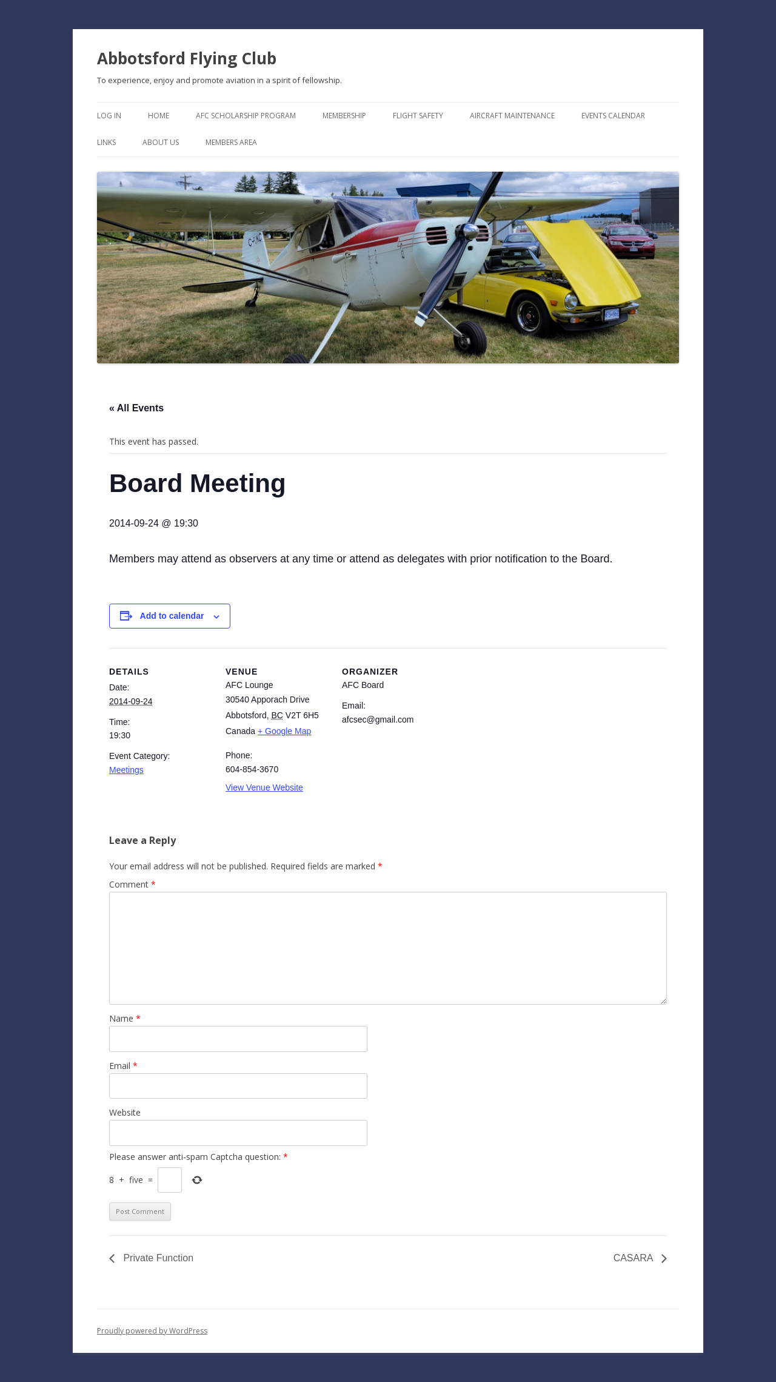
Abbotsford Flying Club (186, 58)
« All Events (136, 408)
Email (123, 1065)
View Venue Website (264, 787)
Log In (109, 115)
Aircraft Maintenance (512, 115)
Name (125, 1018)
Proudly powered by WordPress (152, 1331)
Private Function (157, 1258)
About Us (160, 142)
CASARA (634, 1258)
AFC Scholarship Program (246, 115)
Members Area (231, 142)
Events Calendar (613, 115)
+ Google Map (284, 731)
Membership (344, 115)
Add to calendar (172, 616)
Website (125, 1112)
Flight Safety (418, 115)
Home (158, 115)
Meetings (126, 770)
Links (106, 142)
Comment (132, 884)
